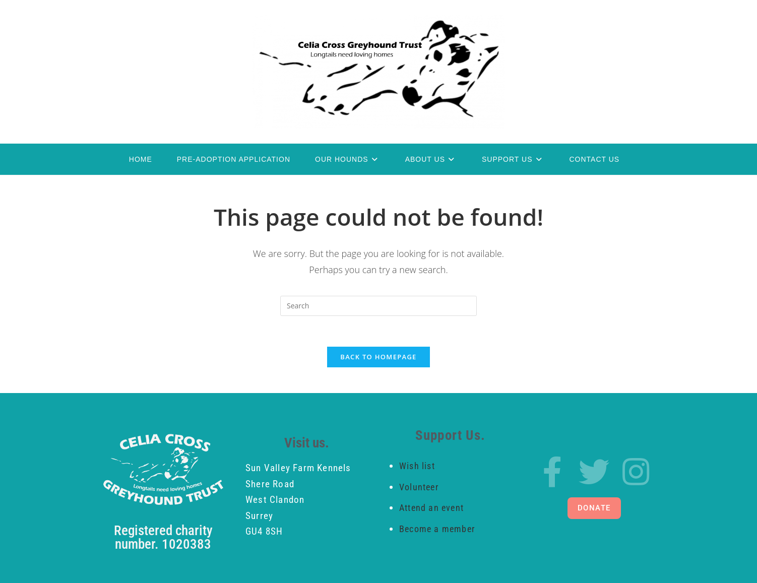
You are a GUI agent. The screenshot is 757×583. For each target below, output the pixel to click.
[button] (594, 508)
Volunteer (418, 487)
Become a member (437, 529)
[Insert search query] (378, 306)
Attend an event (432, 507)
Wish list (417, 466)
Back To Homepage (378, 356)
